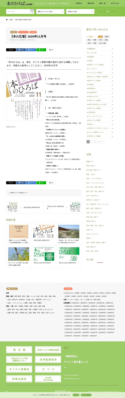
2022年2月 (85, 329)
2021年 (108, 293)
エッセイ (71, 299)
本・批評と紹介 (96, 299)
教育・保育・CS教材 (94, 208)
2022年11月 (111, 322)
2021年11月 (111, 329)
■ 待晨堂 (90, 60)
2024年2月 (85, 316)
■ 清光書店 (90, 84)
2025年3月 (77, 309)
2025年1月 (93, 309)
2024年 (89, 293)
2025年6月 (102, 306)
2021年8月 (86, 332)
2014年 (98, 296)
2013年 (104, 296)
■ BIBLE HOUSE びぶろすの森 (96, 104)
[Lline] (41, 49)
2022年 (101, 293)
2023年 (95, 293)
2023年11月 (111, 316)
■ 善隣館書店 (91, 49)
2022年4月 (68, 329)
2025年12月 (100, 303)
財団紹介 (79, 3)
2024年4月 (68, 316)
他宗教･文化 (91, 221)
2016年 (86, 296)
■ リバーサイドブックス (94, 116)
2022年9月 (77, 326)
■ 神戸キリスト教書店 (94, 108)
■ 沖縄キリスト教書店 (94, 136)
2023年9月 (77, 319)
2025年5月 (110, 306)
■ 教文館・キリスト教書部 (95, 64)
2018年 (73, 296)
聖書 (88, 238)
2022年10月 (69, 326)
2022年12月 (102, 322)
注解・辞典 (91, 247)
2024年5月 (110, 312)
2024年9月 (77, 312)
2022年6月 (102, 326)
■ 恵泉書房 (90, 57)
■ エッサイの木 (92, 53)
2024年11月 (111, 309)
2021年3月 (77, 336)
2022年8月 (86, 326)
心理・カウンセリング (94, 212)
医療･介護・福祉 (92, 217)
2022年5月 (110, 326)
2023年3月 (77, 322)
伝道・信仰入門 (92, 195)
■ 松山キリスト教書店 (94, 120)
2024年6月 (102, 312)
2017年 (80, 296)
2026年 (77, 293)
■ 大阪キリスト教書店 (94, 100)
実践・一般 (90, 174)
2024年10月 (69, 312)
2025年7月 (94, 306)
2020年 (33, 32)
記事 (14, 32)
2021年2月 (85, 336)
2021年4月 (68, 336)
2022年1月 (93, 329)
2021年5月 (110, 332)
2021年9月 (77, 332)
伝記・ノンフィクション (95, 183)
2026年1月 (92, 303)
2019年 (67, 296)
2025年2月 (85, 309)
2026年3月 (75, 303)
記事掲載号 (67, 303)
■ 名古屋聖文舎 (92, 92)
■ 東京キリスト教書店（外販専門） (98, 76)
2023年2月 (85, 322)
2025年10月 (69, 306)
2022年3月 (77, 329)
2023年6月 (102, 319)
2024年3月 (77, 316)
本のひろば (115, 3)
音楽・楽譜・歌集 (92, 251)
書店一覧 (102, 3)
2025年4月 (68, 309)
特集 (88, 299)
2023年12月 (102, 316)
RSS (7, 391)
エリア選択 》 (91, 36)
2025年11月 (109, 303)
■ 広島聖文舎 (91, 112)
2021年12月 (102, 329)
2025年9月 (77, 306)
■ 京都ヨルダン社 (92, 96)
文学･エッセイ (92, 234)
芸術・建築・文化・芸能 (95, 225)
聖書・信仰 (90, 166)
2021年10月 (69, 332)
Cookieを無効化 (86, 395)
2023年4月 (68, 322)
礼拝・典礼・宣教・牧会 (95, 187)
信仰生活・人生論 (93, 200)
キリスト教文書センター (21, 192)
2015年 (92, 296)
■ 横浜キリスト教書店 (94, 80)
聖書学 (89, 161)
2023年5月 (110, 319)
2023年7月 (94, 319)
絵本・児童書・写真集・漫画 (96, 242)
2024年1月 (93, 316)
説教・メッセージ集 (93, 178)
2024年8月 (86, 312)
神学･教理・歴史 (93, 170)
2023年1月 (93, 322)
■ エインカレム (92, 68)
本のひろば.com (101, 391)
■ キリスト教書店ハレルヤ (95, 132)
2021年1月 (93, 336)
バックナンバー (23, 32)
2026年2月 (83, 303)
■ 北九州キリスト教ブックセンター (98, 128)
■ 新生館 (90, 124)
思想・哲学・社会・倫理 (95, 191)
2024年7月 (94, 312)
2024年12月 (102, 309)
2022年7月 (94, 326)
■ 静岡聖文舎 (91, 88)
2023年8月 (86, 319)
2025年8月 (86, 306)
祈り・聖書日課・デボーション (97, 204)
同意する (76, 395)
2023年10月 (69, 319)
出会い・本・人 (80, 299)
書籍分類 (91, 3)
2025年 (83, 293)
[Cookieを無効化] (123, 395)
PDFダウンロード (11, 126)
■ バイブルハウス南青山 (94, 72)
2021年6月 (102, 332)
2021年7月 (94, 332)
